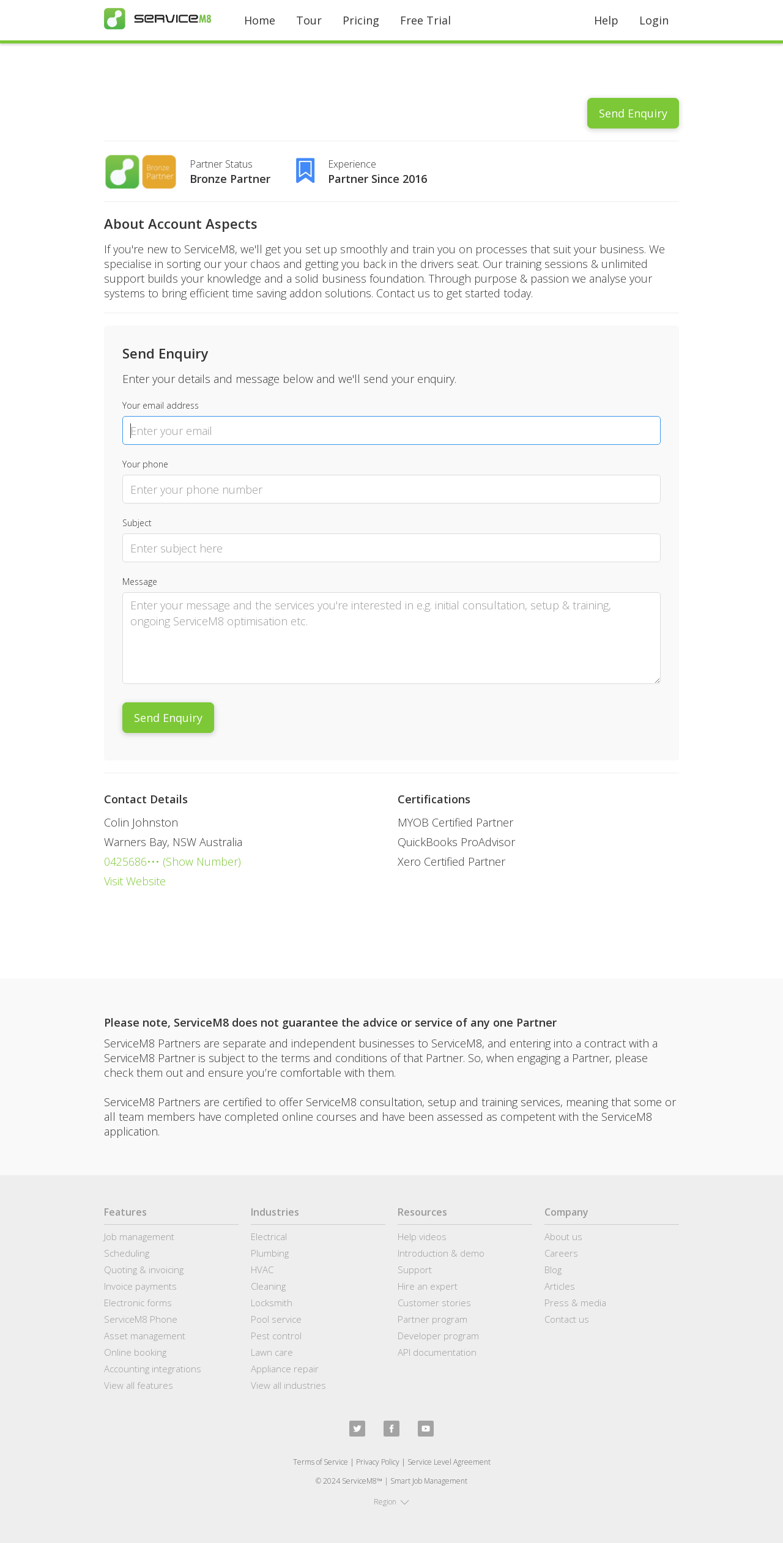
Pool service (276, 1319)
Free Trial (425, 20)
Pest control (276, 1335)
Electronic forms (138, 1302)
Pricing (361, 20)
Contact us (566, 1319)
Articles (559, 1286)
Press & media (575, 1302)
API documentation (437, 1352)
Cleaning (268, 1286)
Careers (561, 1253)
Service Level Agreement (449, 1462)
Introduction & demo (441, 1253)
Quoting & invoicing (144, 1269)
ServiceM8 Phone (140, 1319)
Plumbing (270, 1253)
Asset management (144, 1335)
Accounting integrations (152, 1369)
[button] (391, 1502)
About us (563, 1236)
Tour (309, 20)
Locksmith (271, 1302)
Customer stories (434, 1302)
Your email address (160, 405)
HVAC (262, 1269)
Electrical (269, 1236)
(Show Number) (200, 861)
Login (654, 20)
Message (139, 581)
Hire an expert (428, 1286)
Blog (553, 1269)
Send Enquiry (633, 113)
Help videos (422, 1236)
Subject (137, 523)
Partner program (432, 1319)
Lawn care (272, 1352)
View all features (138, 1385)
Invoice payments (140, 1286)
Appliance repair (285, 1369)
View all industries (288, 1385)
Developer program (438, 1335)
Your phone (145, 464)
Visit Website (135, 881)
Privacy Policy (377, 1462)
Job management (139, 1236)
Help (606, 20)
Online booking (135, 1352)
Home (259, 20)
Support (415, 1269)
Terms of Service (320, 1462)
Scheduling (126, 1253)
